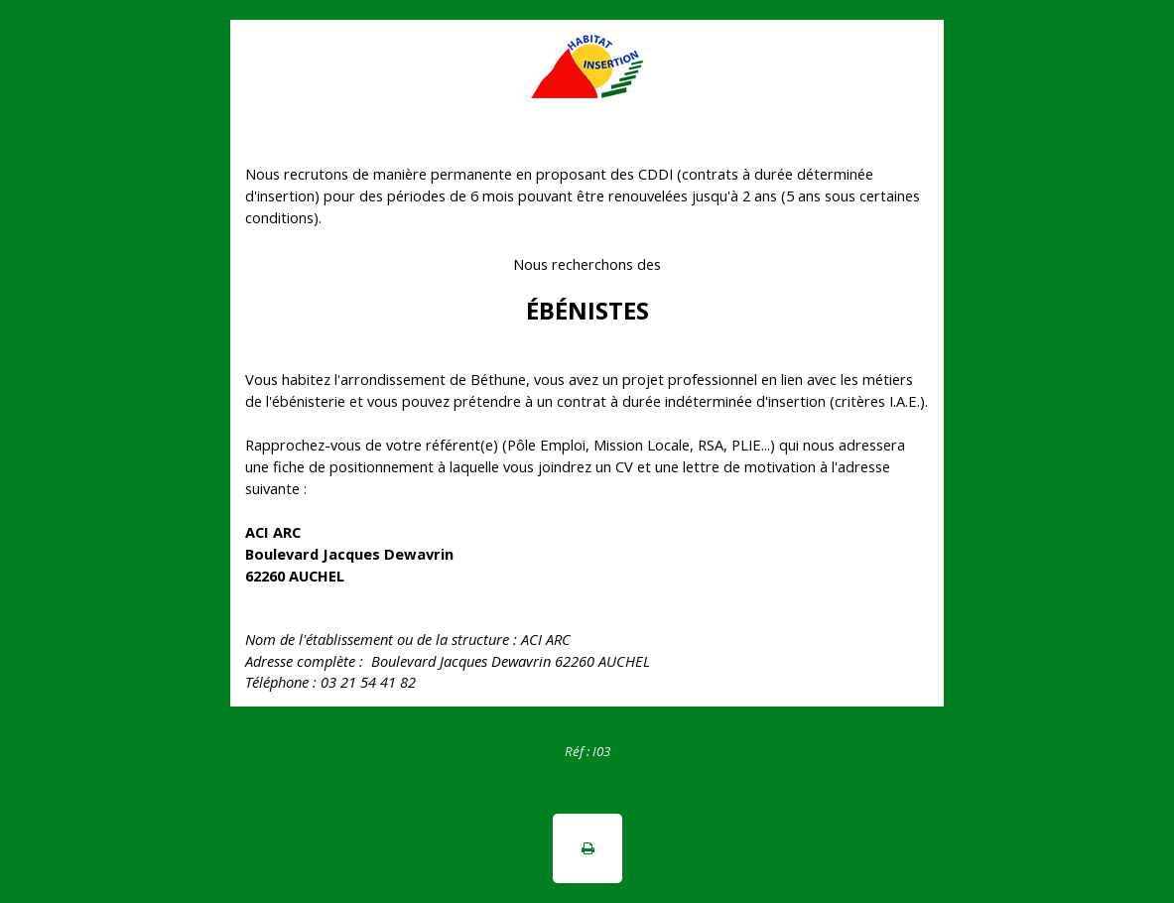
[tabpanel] (587, 750)
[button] (587, 848)
